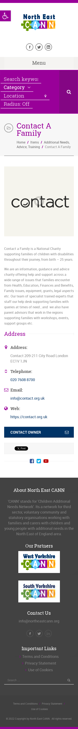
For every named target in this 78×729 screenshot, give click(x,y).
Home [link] (21, 142)
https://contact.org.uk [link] (28, 416)
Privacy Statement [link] (40, 663)
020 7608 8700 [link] (22, 379)
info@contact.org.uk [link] (27, 398)
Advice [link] (22, 147)
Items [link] (34, 142)
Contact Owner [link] (25, 432)
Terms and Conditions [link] (40, 656)
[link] (5, 15)
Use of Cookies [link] (40, 669)
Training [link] (34, 147)
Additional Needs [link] (56, 142)
